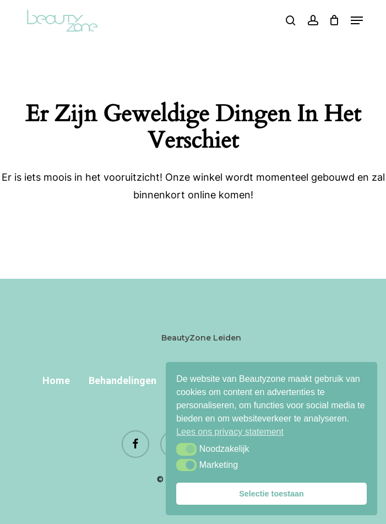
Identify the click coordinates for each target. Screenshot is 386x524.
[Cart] (334, 20)
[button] (186, 449)
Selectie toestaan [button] (271, 493)
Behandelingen (122, 380)
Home (56, 380)
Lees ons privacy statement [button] (230, 431)
